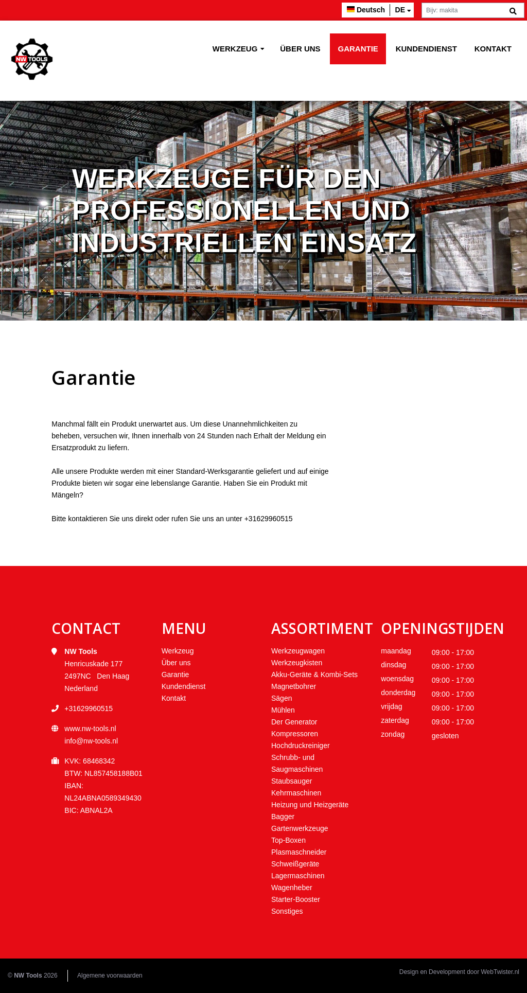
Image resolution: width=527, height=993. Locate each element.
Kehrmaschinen (296, 793)
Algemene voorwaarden (110, 975)
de (400, 10)
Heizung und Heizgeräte (309, 805)
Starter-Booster (295, 899)
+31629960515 (268, 519)
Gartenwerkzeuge (299, 828)
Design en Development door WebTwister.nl (459, 972)
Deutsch (371, 10)
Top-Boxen (288, 840)
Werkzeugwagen (298, 651)
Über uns (300, 48)
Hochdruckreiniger (300, 745)
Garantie (358, 48)
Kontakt (493, 48)
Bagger (282, 816)
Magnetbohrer (293, 686)
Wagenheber (291, 887)
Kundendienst (426, 48)
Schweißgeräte (295, 864)
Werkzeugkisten (296, 663)
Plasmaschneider (298, 852)
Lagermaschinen (298, 876)
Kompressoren (294, 734)
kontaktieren (87, 519)
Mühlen (283, 710)
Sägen (281, 698)
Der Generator (294, 722)
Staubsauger (291, 781)
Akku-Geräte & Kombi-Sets (314, 674)
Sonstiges (287, 911)
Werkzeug (235, 48)
